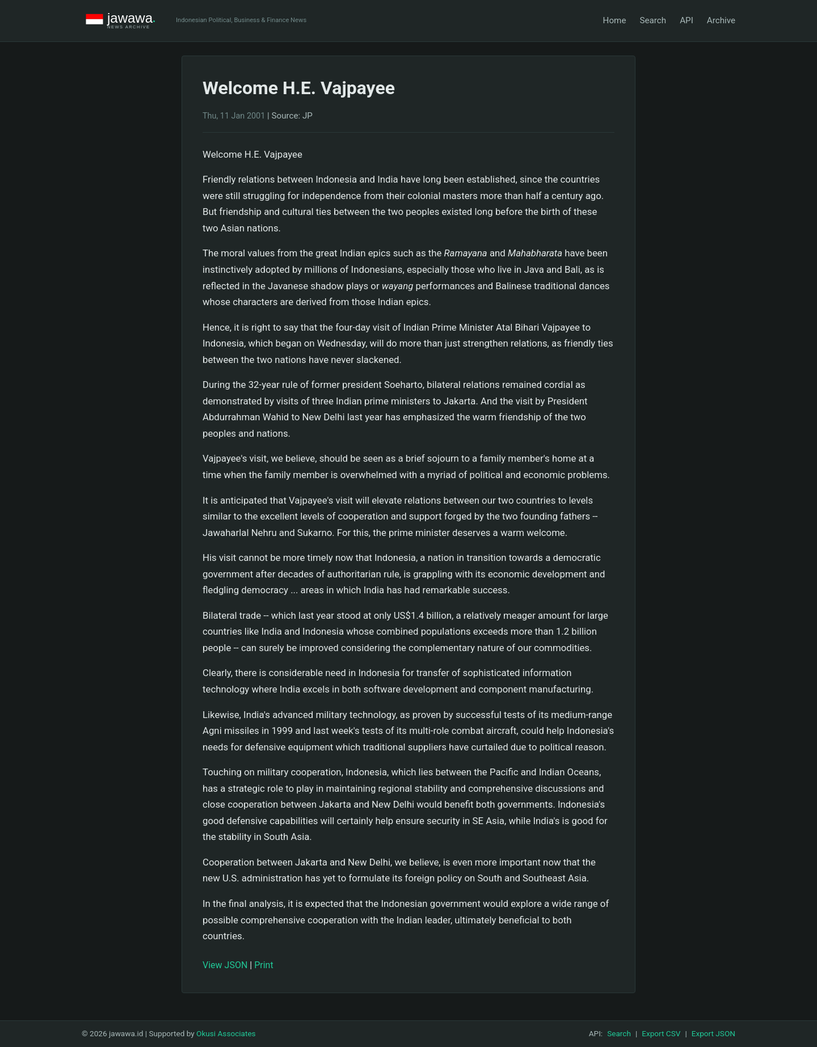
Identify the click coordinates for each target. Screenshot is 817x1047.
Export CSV (661, 1033)
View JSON (225, 965)
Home (614, 20)
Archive (721, 20)
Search (652, 20)
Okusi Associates (226, 1033)
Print (263, 965)
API (686, 20)
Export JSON (713, 1033)
